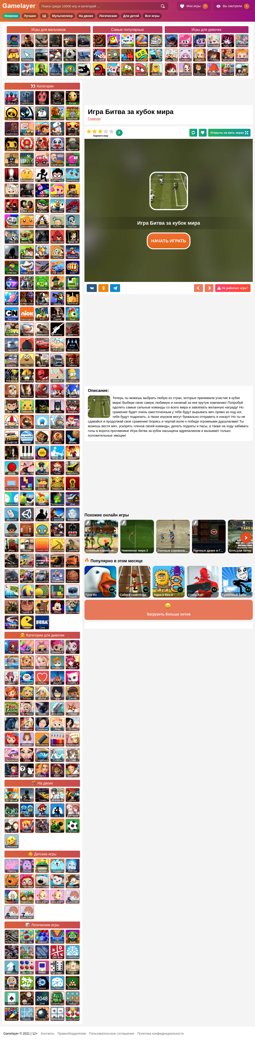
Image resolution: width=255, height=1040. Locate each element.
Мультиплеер (62, 16)
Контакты (47, 1033)
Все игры (152, 16)
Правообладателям (72, 1033)
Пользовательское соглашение (111, 1033)
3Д (44, 16)
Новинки (11, 16)
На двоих (86, 16)
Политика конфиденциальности (160, 1033)
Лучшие (30, 16)
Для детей (131, 16)
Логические (108, 16)
